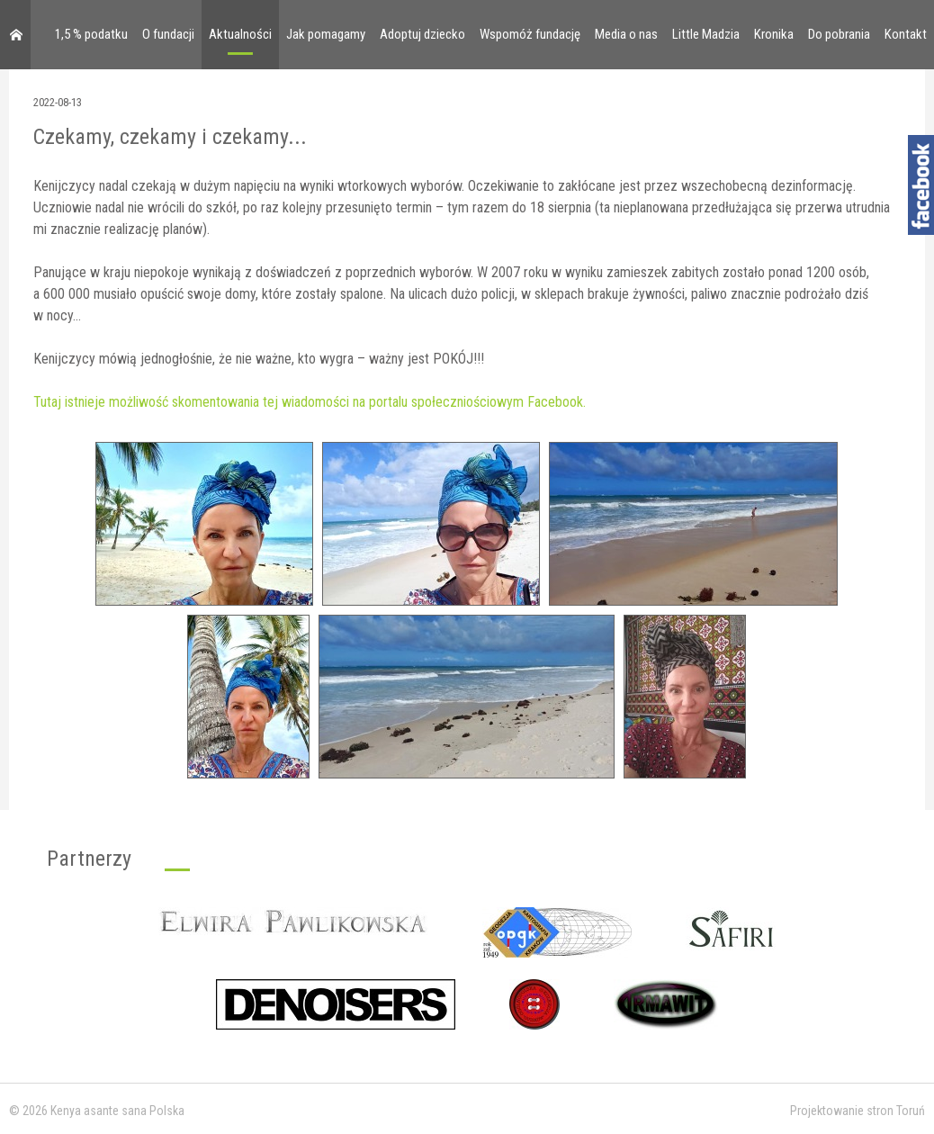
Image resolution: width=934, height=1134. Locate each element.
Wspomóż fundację (530, 34)
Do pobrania (839, 34)
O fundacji (168, 34)
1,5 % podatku (91, 34)
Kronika (774, 34)
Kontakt (906, 34)
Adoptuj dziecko (422, 34)
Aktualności (240, 34)
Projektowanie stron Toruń (857, 1110)
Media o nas (626, 34)
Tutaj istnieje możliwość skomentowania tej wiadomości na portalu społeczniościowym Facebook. (309, 401)
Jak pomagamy (325, 34)
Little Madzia (706, 34)
